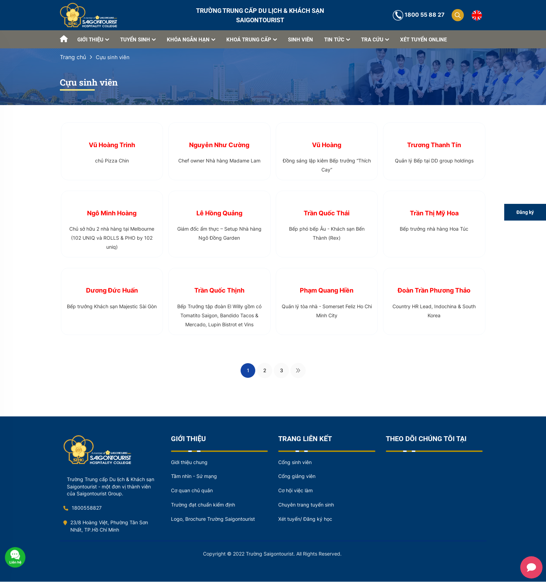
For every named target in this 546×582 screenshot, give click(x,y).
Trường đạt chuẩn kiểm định (203, 505)
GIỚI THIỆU (93, 39)
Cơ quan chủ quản (192, 491)
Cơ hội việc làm (295, 491)
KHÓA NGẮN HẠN (191, 39)
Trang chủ (73, 57)
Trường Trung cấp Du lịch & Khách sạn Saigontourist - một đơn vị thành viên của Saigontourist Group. (110, 487)
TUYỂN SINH (138, 39)
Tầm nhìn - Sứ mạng (194, 477)
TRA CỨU (375, 39)
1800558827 (82, 508)
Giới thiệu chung (189, 462)
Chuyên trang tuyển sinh (306, 505)
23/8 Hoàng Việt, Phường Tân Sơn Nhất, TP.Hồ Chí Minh (105, 526)
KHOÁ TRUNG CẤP (251, 39)
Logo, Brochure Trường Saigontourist (213, 520)
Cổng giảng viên (296, 477)
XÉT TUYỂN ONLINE (423, 40)
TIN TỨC (337, 39)
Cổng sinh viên (295, 462)
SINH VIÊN (300, 40)
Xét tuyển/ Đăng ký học (305, 520)
